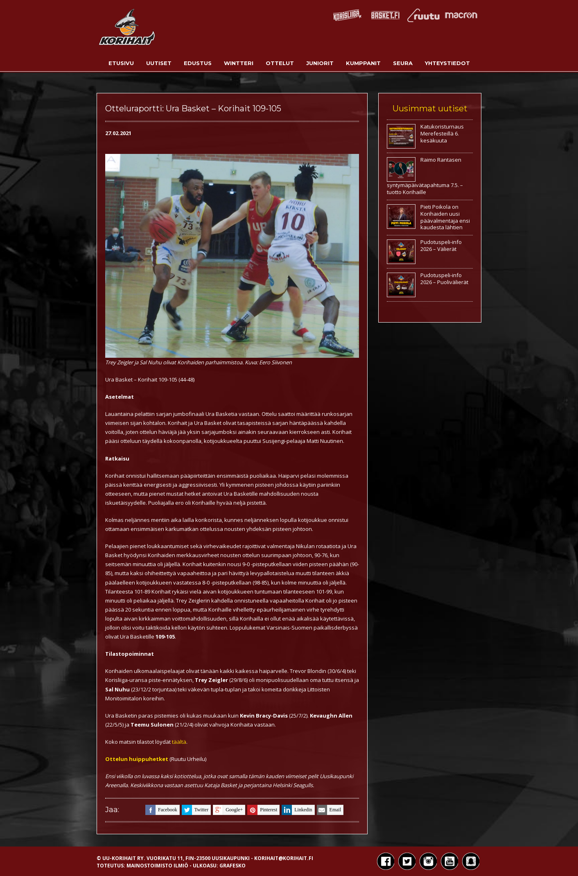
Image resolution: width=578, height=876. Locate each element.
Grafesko (232, 865)
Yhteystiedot (447, 63)
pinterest (262, 810)
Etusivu (121, 63)
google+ (228, 810)
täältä (179, 741)
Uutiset (159, 63)
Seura (403, 63)
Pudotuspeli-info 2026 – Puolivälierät (444, 278)
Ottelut (280, 63)
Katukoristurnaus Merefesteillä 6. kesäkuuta (442, 133)
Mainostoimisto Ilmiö (157, 865)
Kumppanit (363, 63)
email (329, 810)
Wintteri (238, 63)
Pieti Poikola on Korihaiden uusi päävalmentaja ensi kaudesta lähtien (445, 217)
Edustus (198, 63)
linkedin (297, 810)
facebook (161, 810)
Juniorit (320, 63)
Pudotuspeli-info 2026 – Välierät (441, 245)
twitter (195, 810)
